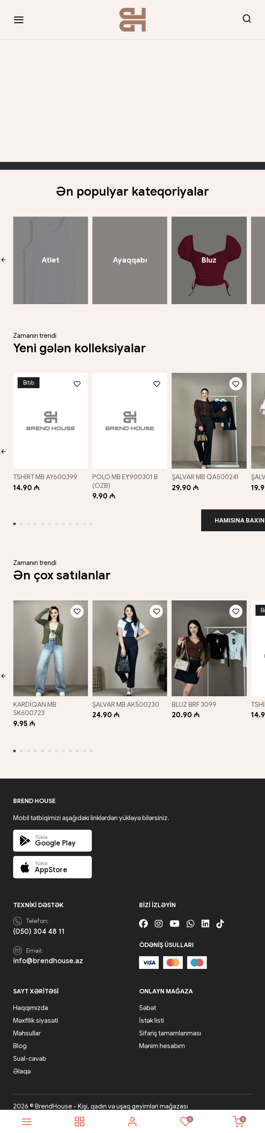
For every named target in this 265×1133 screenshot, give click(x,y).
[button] (3, 260)
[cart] (238, 1121)
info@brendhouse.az (48, 953)
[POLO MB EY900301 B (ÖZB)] (129, 419)
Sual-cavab (29, 1051)
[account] (132, 1121)
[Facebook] (143, 916)
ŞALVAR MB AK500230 (127, 697)
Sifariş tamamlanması (170, 1025)
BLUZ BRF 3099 (196, 697)
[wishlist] (185, 1121)
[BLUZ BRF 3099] (210, 642)
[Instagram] (159, 916)
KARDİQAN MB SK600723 (34, 701)
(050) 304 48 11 (39, 923)
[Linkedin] (205, 916)
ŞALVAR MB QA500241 (207, 473)
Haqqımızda (30, 1000)
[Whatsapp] (191, 916)
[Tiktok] (220, 916)
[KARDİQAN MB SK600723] (49, 642)
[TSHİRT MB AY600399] (49, 419)
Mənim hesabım (162, 1038)
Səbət (147, 1000)
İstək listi (151, 1013)
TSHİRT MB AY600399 (45, 473)
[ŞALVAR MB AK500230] (129, 642)
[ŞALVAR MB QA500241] (210, 419)
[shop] (79, 1121)
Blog (20, 1038)
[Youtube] (175, 916)
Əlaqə (22, 1063)
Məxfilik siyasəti (35, 1013)
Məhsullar (27, 1025)
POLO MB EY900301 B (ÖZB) (126, 477)
